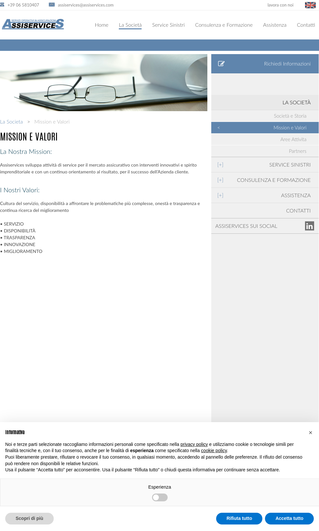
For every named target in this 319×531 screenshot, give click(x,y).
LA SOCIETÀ (297, 102)
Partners (298, 151)
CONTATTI (298, 210)
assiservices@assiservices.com (86, 4)
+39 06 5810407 (23, 4)
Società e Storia (290, 116)
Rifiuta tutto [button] (239, 518)
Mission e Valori (261, 127)
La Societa (11, 121)
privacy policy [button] (194, 444)
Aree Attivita (294, 139)
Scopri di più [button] (29, 518)
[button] (310, 432)
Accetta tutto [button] (289, 518)
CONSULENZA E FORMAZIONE (264, 180)
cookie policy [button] (214, 450)
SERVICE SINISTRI (264, 164)
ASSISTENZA (264, 195)
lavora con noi (281, 4)
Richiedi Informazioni (264, 63)
